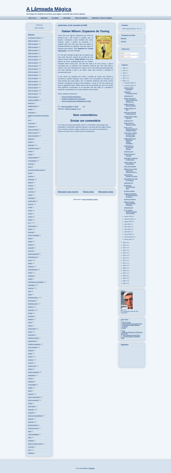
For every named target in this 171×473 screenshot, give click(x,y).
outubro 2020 (128, 216)
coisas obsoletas (33, 157)
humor (30, 260)
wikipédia (30, 453)
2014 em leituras (33, 69)
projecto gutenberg (33, 372)
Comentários (126, 57)
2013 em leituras (33, 66)
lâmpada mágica (33, 297)
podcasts (30, 350)
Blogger (92, 468)
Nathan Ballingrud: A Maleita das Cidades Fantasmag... (130, 141)
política (30, 356)
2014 (124, 255)
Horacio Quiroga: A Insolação (129, 154)
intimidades (31, 285)
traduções (31, 422)
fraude (30, 238)
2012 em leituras (33, 62)
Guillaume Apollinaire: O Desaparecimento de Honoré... (130, 195)
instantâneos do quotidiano (36, 282)
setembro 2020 (128, 219)
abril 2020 (127, 231)
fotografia (31, 232)
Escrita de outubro (129, 191)
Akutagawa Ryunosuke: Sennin (130, 92)
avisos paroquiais (33, 129)
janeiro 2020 (128, 239)
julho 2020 (127, 224)
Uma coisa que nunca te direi (131, 335)
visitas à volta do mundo (35, 443)
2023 (124, 73)
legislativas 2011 (33, 303)
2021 (124, 78)
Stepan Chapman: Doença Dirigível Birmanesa (129, 203)
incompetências (32, 269)
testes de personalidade (35, 415)
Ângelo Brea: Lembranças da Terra (129, 187)
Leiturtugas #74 (128, 207)
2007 (124, 273)
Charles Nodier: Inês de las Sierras (130, 163)
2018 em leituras (33, 81)
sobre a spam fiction (34, 397)
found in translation (33, 235)
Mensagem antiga (105, 192)
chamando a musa (33, 148)
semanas (30, 394)
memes (30, 325)
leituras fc (31, 307)
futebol (30, 241)
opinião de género (33, 338)
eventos (30, 216)
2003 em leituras (33, 41)
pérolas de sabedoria (34, 344)
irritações (30, 288)
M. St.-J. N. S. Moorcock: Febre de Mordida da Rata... (130, 129)
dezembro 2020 (129, 83)
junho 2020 (127, 226)
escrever (30, 204)
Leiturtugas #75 (128, 183)
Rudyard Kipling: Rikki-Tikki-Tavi (130, 117)
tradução (30, 419)
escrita (30, 207)
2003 (124, 283)
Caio (123, 331)
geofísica (30, 244)
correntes (31, 164)
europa (30, 213)
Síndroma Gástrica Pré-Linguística (73, 99)
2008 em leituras (33, 50)
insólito (30, 279)
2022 (124, 75)
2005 (124, 278)
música (30, 331)
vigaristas (31, 440)
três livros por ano (33, 428)
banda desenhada (33, 135)
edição (30, 195)
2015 (124, 252)
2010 (124, 265)
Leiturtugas (67, 18)
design (30, 173)
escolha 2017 (32, 201)
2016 (124, 250)
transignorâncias (33, 425)
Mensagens (126, 54)
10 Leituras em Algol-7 (34, 37)
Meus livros (32, 18)
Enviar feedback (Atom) (90, 199)
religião (30, 387)
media (30, 322)
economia (31, 191)
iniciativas (31, 276)
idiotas (30, 263)
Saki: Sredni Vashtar (130, 166)
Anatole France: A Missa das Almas (130, 104)
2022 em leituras (33, 93)
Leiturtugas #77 (128, 120)
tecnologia (31, 412)
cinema (30, 154)
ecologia (30, 188)
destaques (31, 179)
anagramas (31, 112)
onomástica (31, 335)
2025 (124, 68)
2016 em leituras (33, 75)
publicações (31, 375)
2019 (124, 242)
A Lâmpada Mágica (48, 9)
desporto (30, 176)
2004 (124, 281)
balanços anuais (33, 132)
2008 (124, 270)
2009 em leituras (33, 53)
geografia (31, 247)
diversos (30, 182)
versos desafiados (33, 434)
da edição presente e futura (36, 170)
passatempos (32, 341)
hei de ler (30, 251)
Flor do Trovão (126, 322)
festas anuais (32, 226)
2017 (124, 247)
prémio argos (32, 366)
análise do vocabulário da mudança (38, 115)
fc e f (79, 109)
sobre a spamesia (33, 400)
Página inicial (88, 192)
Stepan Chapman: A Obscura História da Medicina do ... (130, 100)
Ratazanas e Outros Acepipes (102, 18)
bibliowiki (30, 139)
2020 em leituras (70, 109)
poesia (30, 353)
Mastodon (123, 38)
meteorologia (32, 328)
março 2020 (128, 234)
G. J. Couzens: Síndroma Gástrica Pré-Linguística (130, 211)
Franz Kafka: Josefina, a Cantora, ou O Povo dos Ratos (130, 134)
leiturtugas (31, 310)
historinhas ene (32, 257)
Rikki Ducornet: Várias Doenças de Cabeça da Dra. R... (130, 170)
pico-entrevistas (32, 347)
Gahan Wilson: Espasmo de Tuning (130, 175)
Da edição (55, 18)
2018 (124, 245)
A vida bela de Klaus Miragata (131, 325)
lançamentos (32, 300)
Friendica (123, 41)
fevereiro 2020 (128, 237)
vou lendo (31, 447)
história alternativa (33, 254)
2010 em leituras (33, 56)
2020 (124, 80)
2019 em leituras (33, 84)
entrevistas (31, 198)
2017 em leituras (33, 78)
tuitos (29, 431)
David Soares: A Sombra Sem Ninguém (128, 147)
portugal (30, 363)
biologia (30, 142)
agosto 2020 (128, 221)
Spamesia (44, 18)
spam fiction (31, 406)
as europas (31, 123)
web (29, 450)
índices (30, 272)
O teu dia (125, 326)
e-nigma (30, 185)
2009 (124, 268)
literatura (30, 319)
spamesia (31, 409)
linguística (31, 316)
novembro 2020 (129, 85)
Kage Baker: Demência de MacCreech (130, 159)
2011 (124, 263)
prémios (30, 369)
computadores (32, 160)
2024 (124, 70)
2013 (124, 258)
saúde (30, 391)
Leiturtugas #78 (128, 96)
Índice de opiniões (81, 18)
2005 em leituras (33, 47)
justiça (30, 294)
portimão (30, 360)
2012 (124, 260)
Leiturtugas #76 (128, 151)
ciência (30, 151)
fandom (30, 219)
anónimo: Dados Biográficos (128, 88)
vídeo (29, 437)
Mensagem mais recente (68, 192)
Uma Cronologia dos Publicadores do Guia (76, 101)
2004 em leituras (33, 44)
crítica (30, 167)
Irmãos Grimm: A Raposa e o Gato (130, 123)
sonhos (30, 403)
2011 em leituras (33, 59)
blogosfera (31, 145)
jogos (29, 291)
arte (29, 120)
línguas (30, 313)
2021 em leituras (33, 90)
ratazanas (31, 381)
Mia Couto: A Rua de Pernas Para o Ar (130, 113)
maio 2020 (127, 229)
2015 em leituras (33, 72)
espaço (30, 210)
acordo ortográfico (33, 100)
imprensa (30, 266)
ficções (30, 229)
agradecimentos (32, 106)
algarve (30, 109)
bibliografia (62, 51)
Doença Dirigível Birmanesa (71, 97)
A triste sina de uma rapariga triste (132, 323)
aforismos (31, 103)
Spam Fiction (124, 319)
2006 (124, 275)
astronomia (31, 126)
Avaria (124, 328)
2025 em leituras (33, 97)
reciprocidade (32, 384)
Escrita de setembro (130, 199)
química (30, 378)
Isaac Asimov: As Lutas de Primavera (130, 179)
